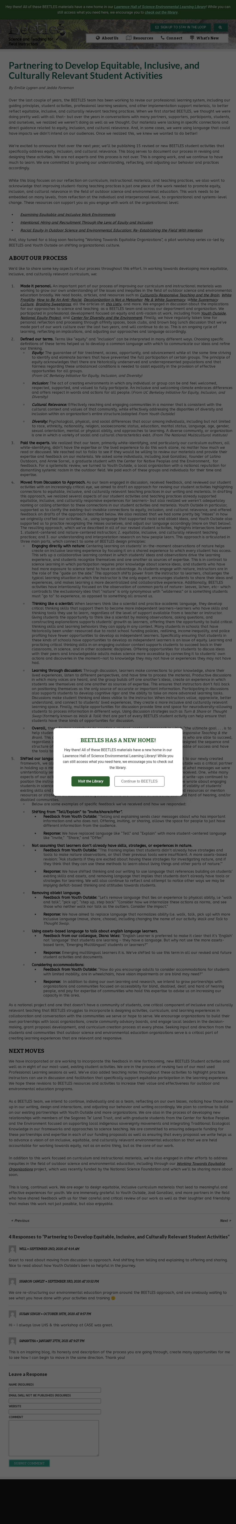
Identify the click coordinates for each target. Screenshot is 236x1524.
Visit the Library (90, 781)
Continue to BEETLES (139, 781)
